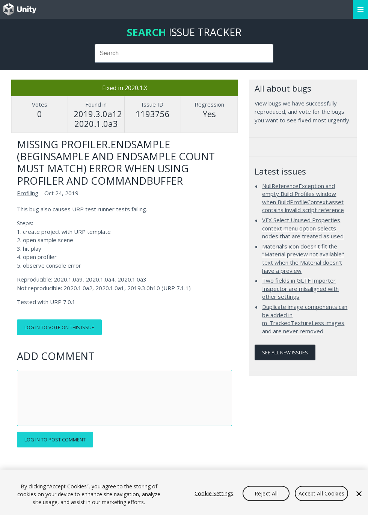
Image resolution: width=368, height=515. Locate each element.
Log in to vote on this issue (59, 327)
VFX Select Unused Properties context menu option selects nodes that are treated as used (303, 228)
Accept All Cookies (321, 493)
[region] (184, 492)
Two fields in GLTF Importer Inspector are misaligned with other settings (300, 288)
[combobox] (184, 53)
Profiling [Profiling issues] (27, 193)
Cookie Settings (214, 493)
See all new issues (285, 352)
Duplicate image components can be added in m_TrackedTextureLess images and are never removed (304, 319)
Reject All (266, 493)
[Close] (358, 493)
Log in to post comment (55, 439)
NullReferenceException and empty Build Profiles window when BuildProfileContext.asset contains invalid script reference (303, 198)
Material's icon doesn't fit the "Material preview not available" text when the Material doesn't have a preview (303, 258)
